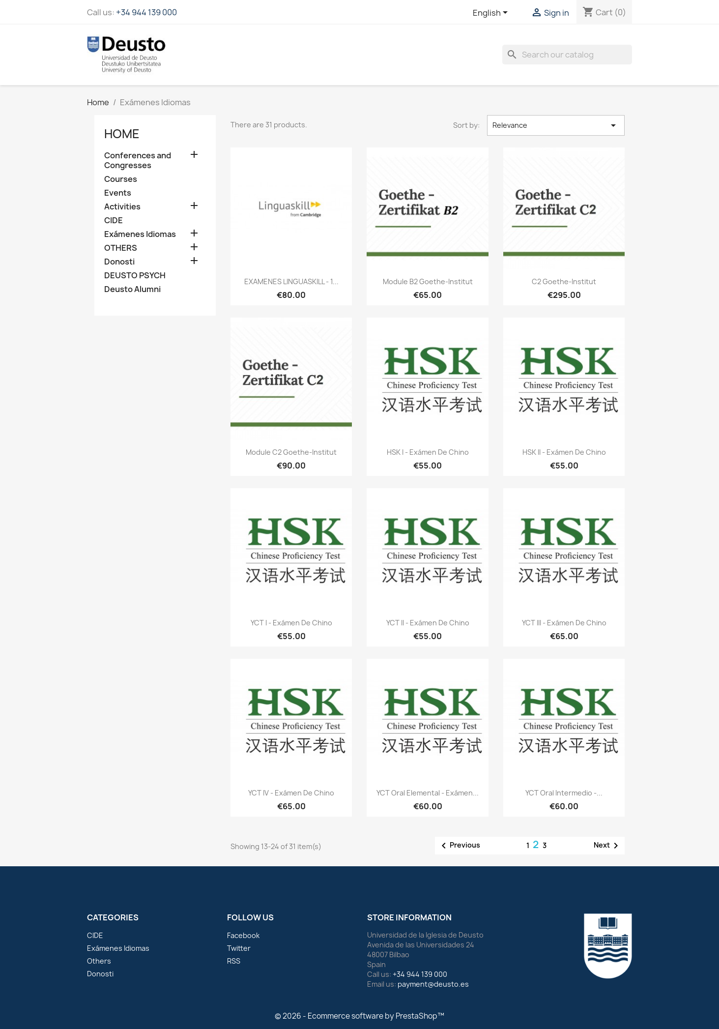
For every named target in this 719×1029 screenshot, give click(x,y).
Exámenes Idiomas (140, 234)
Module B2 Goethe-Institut (428, 281)
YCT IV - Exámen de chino (291, 792)
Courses (120, 179)
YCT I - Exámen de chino (291, 622)
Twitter (239, 948)
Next (608, 846)
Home (122, 133)
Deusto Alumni (132, 289)
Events (117, 193)
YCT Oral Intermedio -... (564, 792)
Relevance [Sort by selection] (556, 125)
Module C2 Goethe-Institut (291, 452)
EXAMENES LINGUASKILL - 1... (291, 281)
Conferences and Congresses (137, 160)
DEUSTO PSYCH (135, 275)
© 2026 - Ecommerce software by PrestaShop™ (359, 1016)
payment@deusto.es (433, 984)
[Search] (567, 54)
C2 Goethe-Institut (564, 281)
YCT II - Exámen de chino (427, 622)
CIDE (113, 220)
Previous (459, 846)
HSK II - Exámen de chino (564, 452)
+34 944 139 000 (146, 12)
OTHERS (120, 248)
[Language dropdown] (492, 13)
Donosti (119, 262)
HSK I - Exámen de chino (428, 452)
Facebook (243, 935)
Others (99, 961)
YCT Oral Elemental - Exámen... (427, 792)
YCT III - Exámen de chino (564, 622)
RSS (233, 961)
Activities (122, 207)
